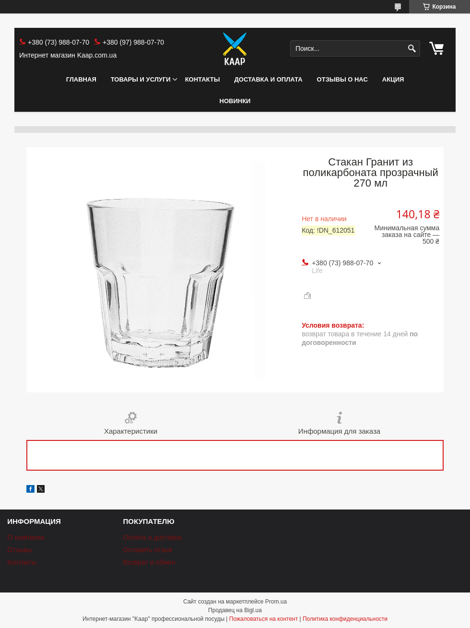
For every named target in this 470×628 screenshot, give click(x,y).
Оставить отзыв (147, 550)
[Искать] (411, 48)
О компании (25, 537)
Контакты (202, 79)
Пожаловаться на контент (263, 619)
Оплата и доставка (152, 537)
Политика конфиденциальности (345, 619)
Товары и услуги (141, 79)
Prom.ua (276, 601)
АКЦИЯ (393, 79)
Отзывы (19, 550)
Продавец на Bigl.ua (235, 610)
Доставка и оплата (269, 79)
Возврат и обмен (149, 562)
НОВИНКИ (235, 101)
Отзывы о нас (342, 79)
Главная (81, 79)
